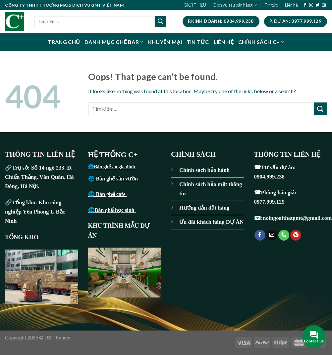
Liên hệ (291, 5)
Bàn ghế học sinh (115, 210)
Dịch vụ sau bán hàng (235, 5)
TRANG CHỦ (64, 42)
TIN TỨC (198, 42)
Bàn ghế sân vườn (117, 178)
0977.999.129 (270, 202)
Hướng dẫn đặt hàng (204, 208)
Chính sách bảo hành (204, 170)
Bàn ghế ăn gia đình (115, 166)
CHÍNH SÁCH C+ (261, 42)
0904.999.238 (269, 177)
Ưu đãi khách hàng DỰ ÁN (211, 222)
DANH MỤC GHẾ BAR (113, 42)
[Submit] (160, 21)
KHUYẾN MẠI (165, 42)
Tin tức (271, 5)
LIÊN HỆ (224, 42)
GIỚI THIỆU (195, 5)
